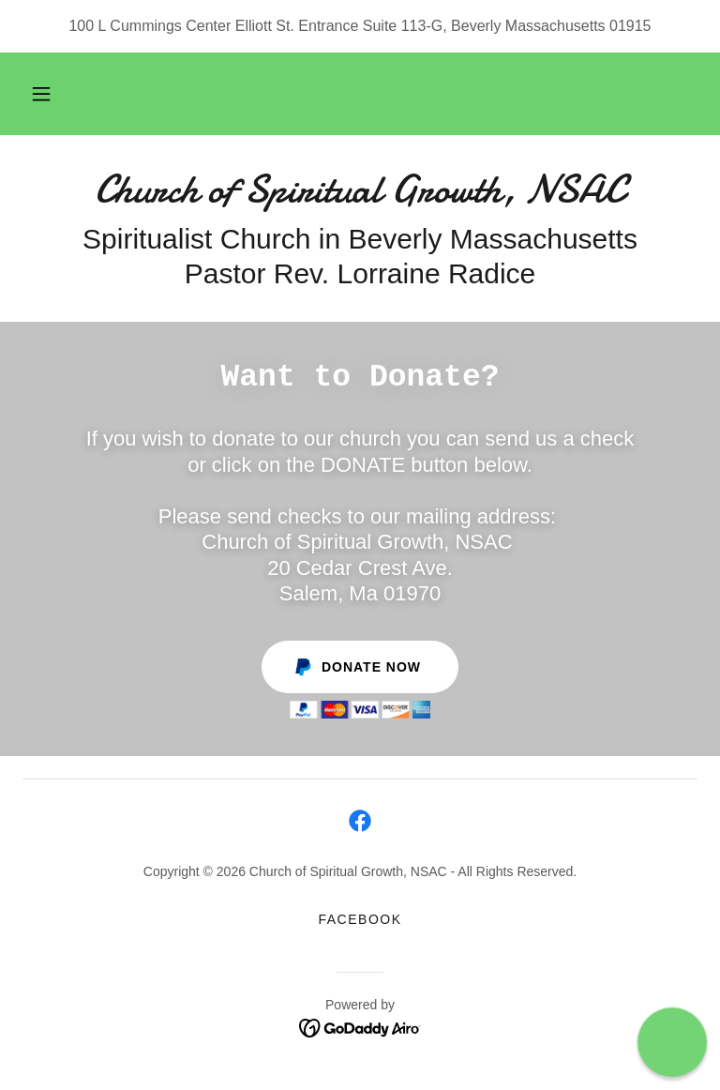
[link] (360, 196)
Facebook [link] (359, 919)
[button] (41, 94)
